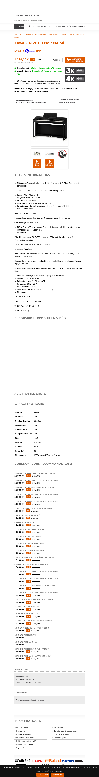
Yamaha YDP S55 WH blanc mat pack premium (36, 578)
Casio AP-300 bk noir (24, 522)
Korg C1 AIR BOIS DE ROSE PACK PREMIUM (33, 508)
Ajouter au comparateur (69, 100)
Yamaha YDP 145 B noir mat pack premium (34, 487)
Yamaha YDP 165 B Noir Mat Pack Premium (34, 585)
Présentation (49, 165)
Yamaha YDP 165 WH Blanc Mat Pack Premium (36, 592)
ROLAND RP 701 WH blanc (26, 613)
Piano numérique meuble (25, 679)
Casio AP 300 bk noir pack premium (31, 564)
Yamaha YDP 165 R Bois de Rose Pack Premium (36, 571)
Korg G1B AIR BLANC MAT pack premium (33, 656)
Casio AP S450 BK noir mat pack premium (33, 620)
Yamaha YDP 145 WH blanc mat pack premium (36, 494)
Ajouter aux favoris (67, 102)
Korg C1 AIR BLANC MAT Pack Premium (32, 628)
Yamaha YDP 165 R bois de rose (29, 529)
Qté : (55, 60)
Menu (21, 26)
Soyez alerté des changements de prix (31, 102)
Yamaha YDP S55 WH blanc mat (29, 550)
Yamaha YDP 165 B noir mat (27, 536)
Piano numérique (22, 677)
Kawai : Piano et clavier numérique (28, 682)
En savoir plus (57, 775)
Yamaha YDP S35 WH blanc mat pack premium (36, 501)
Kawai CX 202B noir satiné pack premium (34, 557)
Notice (37, 165)
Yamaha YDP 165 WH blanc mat (29, 543)
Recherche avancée (21, 20)
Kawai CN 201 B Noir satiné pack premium (34, 599)
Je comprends (43, 775)
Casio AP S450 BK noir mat (26, 606)
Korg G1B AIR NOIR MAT (25, 635)
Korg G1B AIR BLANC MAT (26, 642)
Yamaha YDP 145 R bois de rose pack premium (36, 480)
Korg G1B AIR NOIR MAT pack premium (32, 649)
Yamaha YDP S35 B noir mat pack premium (34, 473)
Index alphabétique (35, 20)
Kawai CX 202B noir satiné (27, 515)
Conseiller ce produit (25, 100)
